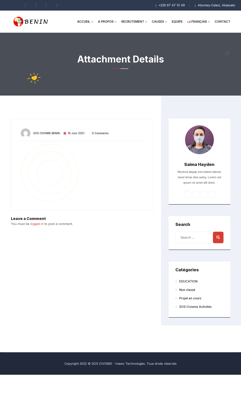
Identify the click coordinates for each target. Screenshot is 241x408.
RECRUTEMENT (132, 21)
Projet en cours (190, 298)
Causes (158, 21)
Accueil (83, 21)
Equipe (177, 21)
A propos (106, 21)
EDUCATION (188, 281)
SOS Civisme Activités (195, 307)
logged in (36, 224)
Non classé (187, 290)
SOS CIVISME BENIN (46, 133)
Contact (222, 21)
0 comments (100, 133)
